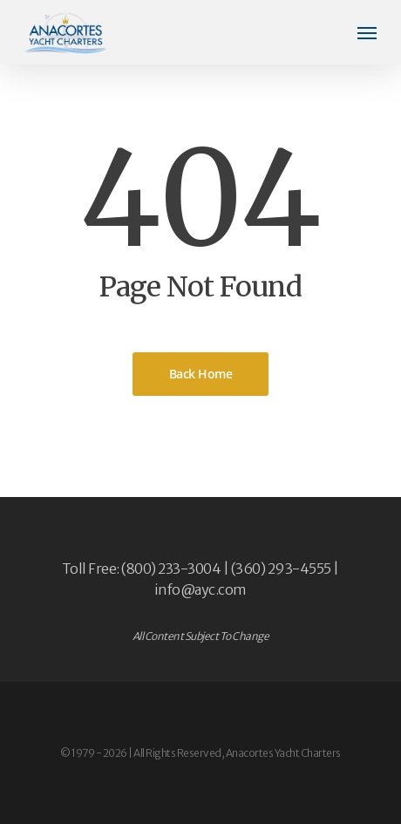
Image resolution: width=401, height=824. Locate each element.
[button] (367, 32)
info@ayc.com (200, 589)
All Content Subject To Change (201, 636)
